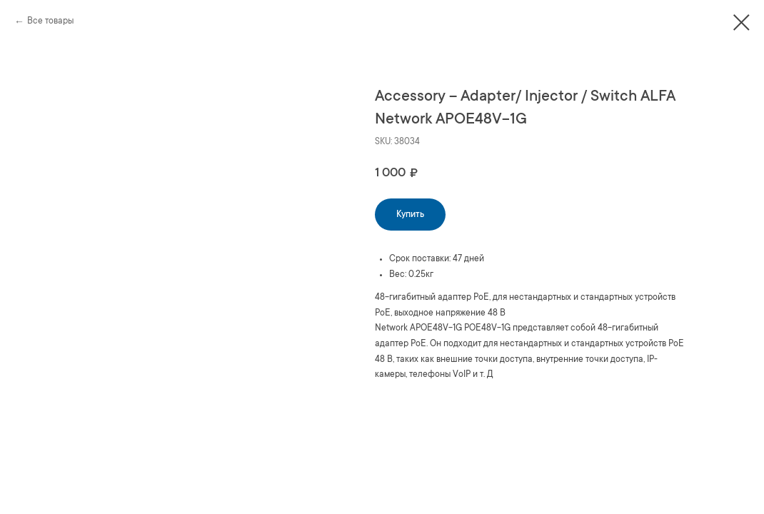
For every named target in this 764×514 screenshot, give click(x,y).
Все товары (50, 21)
